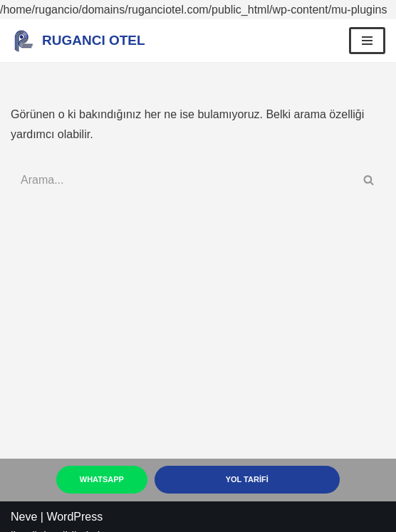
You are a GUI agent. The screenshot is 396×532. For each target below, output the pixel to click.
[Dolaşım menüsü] (367, 40)
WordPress (74, 517)
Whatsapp (102, 479)
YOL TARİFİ (247, 479)
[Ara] (182, 180)
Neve (24, 517)
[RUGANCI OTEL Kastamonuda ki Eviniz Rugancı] (78, 40)
